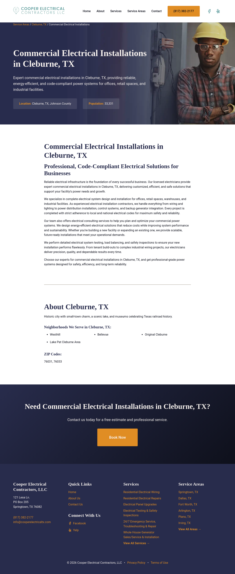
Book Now (117, 437)
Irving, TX (184, 523)
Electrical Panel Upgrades (140, 504)
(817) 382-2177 (183, 11)
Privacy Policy (136, 562)
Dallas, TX (184, 498)
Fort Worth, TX (187, 504)
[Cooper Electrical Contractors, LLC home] (39, 10)
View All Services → (136, 543)
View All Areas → (189, 529)
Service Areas (136, 11)
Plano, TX (184, 516)
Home (87, 11)
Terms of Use (159, 562)
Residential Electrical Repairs (142, 498)
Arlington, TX (186, 510)
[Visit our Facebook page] (209, 11)
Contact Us (75, 504)
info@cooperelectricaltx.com (32, 522)
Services (116, 11)
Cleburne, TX (39, 24)
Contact (156, 11)
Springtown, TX (188, 492)
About (100, 11)
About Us (74, 498)
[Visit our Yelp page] (218, 11)
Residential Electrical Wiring (141, 492)
